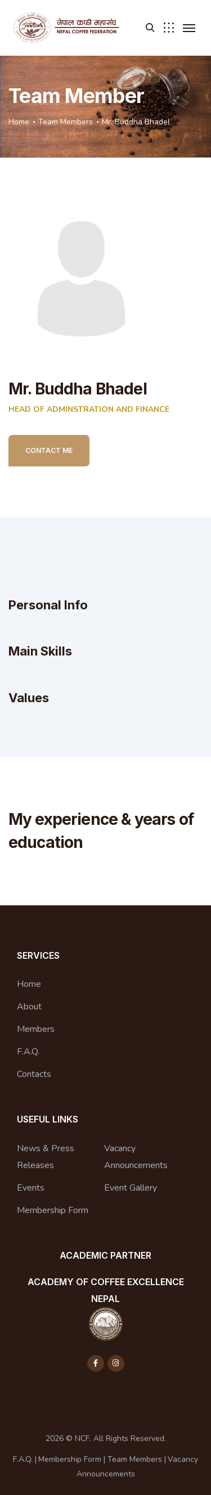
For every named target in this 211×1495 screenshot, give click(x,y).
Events (30, 1188)
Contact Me (49, 450)
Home (18, 121)
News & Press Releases (45, 1156)
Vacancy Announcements (136, 1156)
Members (36, 1029)
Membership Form (52, 1210)
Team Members (65, 121)
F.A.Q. (28, 1051)
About (29, 1006)
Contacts (34, 1074)
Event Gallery (130, 1188)
